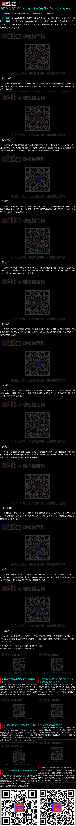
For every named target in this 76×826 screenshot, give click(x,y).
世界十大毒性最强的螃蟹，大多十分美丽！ (56, 768)
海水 (30, 8)
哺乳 (8, 8)
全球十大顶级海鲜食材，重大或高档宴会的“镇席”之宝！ (19, 772)
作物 (62, 8)
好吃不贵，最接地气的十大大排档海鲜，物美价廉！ (19, 726)
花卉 (41, 8)
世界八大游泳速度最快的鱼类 (51, 725)
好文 (68, 8)
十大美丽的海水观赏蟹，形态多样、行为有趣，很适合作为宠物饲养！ (56, 680)
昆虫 (35, 8)
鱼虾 (24, 8)
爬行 (19, 8)
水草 (57, 8)
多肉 (52, 8)
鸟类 (14, 8)
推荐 (8, 18)
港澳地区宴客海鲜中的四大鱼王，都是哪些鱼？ (18, 680)
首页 (3, 8)
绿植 (46, 8)
